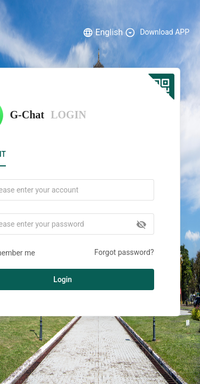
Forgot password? (124, 252)
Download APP (164, 32)
